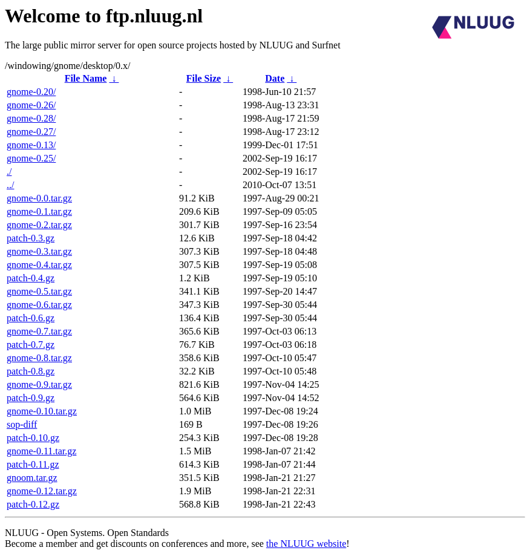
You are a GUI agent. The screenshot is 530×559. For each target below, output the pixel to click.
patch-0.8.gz (30, 371)
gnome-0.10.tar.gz (42, 411)
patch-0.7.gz (30, 344)
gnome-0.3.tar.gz (39, 251)
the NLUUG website (306, 543)
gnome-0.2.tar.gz (39, 225)
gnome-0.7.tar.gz (39, 331)
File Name (86, 78)
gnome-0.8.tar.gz (39, 358)
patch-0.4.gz (30, 278)
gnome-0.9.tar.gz (39, 384)
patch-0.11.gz (33, 464)
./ (9, 171)
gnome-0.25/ (31, 158)
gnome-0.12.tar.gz (42, 491)
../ (10, 185)
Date (274, 78)
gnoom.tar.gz (32, 477)
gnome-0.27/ (31, 131)
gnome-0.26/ (31, 105)
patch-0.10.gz (33, 438)
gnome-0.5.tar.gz (39, 291)
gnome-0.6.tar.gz (39, 304)
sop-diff (22, 424)
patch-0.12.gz (33, 504)
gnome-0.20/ (31, 92)
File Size (203, 78)
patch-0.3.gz (30, 238)
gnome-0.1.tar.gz (39, 211)
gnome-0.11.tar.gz (41, 451)
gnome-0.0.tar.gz (39, 198)
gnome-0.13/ (31, 145)
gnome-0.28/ (31, 118)
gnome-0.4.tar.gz (39, 265)
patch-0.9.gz (30, 398)
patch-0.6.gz (30, 318)
